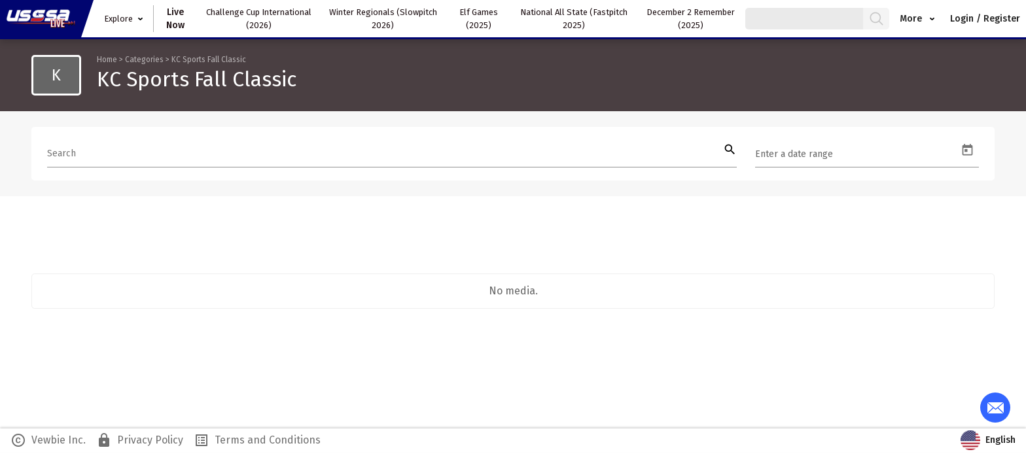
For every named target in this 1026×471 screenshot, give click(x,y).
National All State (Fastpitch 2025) (574, 18)
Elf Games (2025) (478, 18)
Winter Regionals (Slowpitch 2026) (383, 18)
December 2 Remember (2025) (690, 18)
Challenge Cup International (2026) (258, 18)
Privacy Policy (139, 440)
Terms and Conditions (257, 440)
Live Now (175, 19)
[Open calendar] (967, 150)
